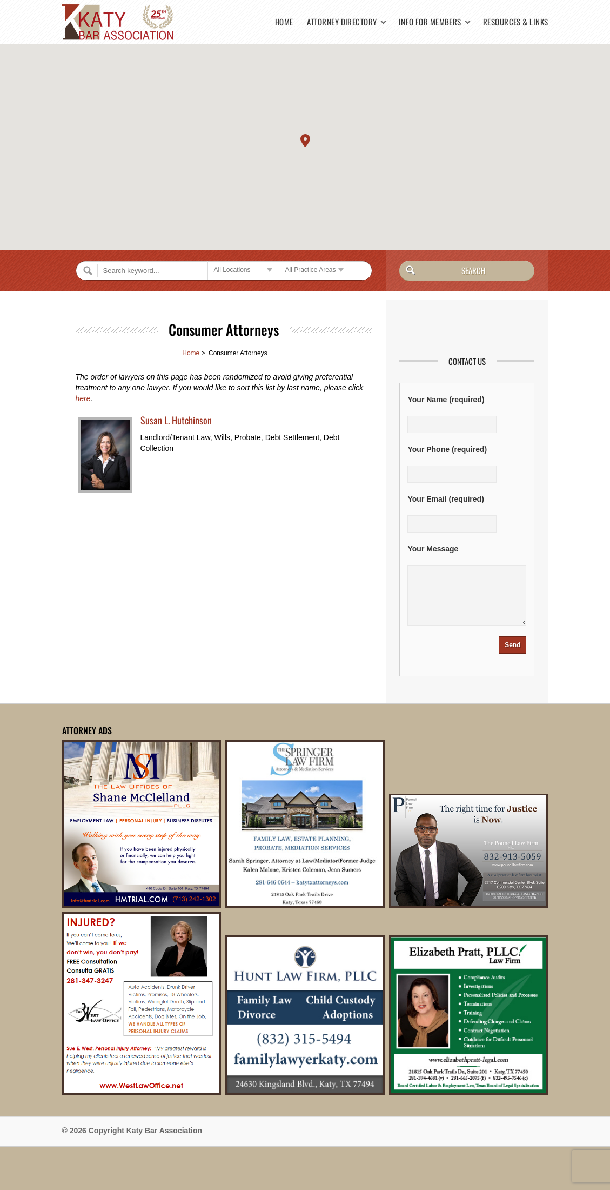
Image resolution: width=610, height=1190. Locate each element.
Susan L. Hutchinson (176, 420)
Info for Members (430, 22)
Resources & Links (515, 22)
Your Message (432, 548)
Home (284, 22)
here (83, 398)
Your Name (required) (445, 399)
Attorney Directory (342, 22)
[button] (305, 140)
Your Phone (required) (447, 449)
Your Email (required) (445, 499)
